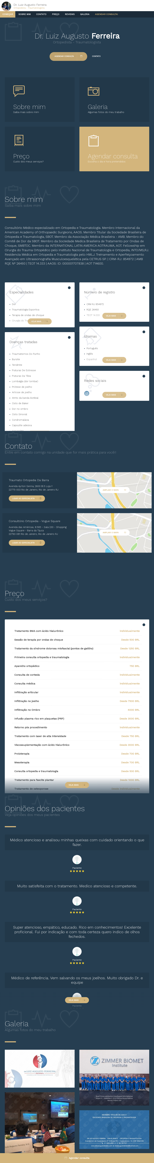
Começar (7, 14)
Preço (55, 14)
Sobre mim (24, 14)
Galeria (84, 14)
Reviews (70, 14)
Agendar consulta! (106, 14)
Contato (41, 14)
